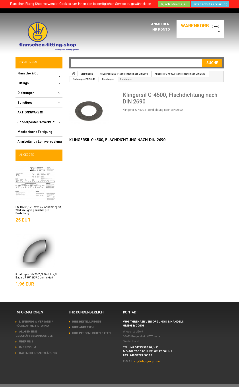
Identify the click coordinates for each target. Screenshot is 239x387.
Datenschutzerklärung (209, 4)
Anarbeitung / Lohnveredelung (39, 141)
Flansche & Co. (28, 73)
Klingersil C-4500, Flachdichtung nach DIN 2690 (180, 74)
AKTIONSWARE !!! (30, 112)
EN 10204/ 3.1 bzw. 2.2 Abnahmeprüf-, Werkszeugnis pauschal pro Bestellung (39, 210)
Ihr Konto (161, 29)
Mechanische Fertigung (34, 132)
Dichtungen (25, 93)
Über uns (25, 341)
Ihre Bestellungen (86, 321)
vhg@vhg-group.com (147, 361)
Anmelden (161, 24)
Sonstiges (25, 102)
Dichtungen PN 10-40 (84, 79)
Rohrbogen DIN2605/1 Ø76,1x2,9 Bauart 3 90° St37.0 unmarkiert (36, 275)
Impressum (27, 347)
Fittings (23, 83)
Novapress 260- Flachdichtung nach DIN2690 (124, 74)
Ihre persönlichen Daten (91, 333)
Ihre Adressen (83, 327)
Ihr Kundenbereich (86, 312)
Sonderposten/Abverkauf (35, 122)
